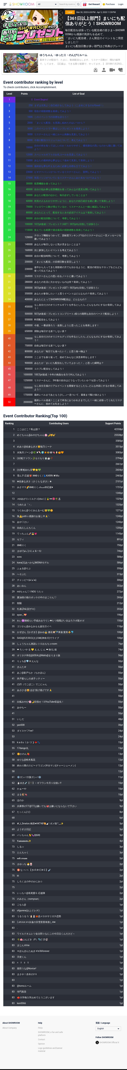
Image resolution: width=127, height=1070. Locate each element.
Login (120, 4)
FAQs (40, 1028)
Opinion (41, 1044)
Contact (41, 1039)
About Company (9, 1028)
